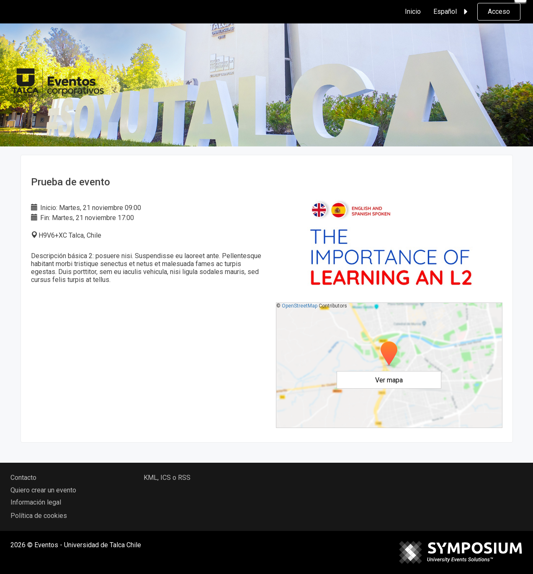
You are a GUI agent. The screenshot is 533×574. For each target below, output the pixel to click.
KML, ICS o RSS (167, 478)
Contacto (23, 478)
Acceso (499, 11)
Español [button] (451, 12)
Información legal (35, 502)
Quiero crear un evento (43, 490)
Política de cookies (38, 516)
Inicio (413, 11)
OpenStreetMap (299, 306)
